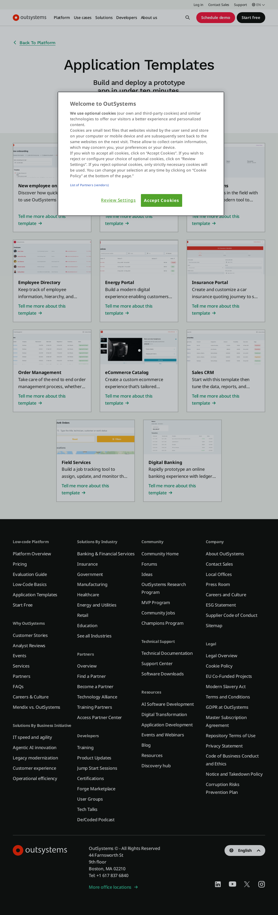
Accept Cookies (161, 200)
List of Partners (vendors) (89, 185)
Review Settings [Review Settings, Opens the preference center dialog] (118, 200)
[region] (141, 154)
